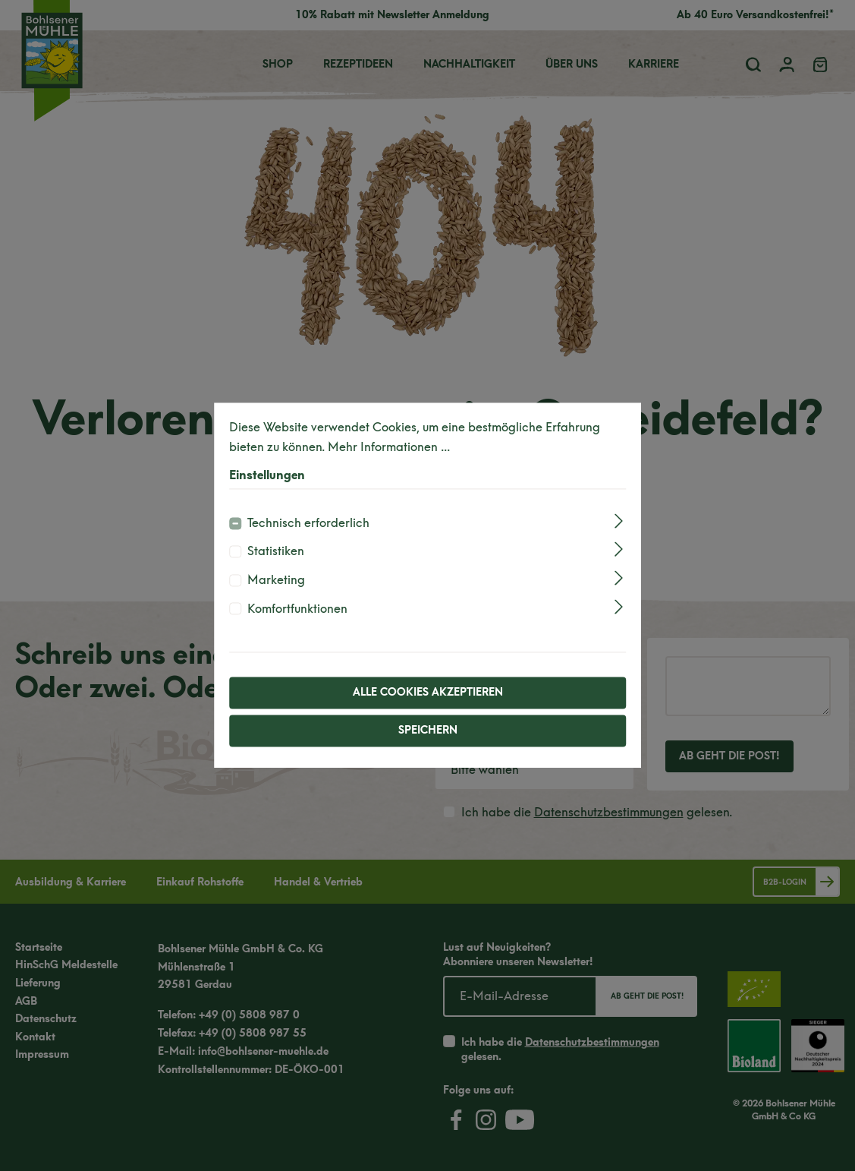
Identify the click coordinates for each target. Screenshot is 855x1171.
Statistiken (275, 551)
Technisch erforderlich (308, 523)
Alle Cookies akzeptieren (428, 693)
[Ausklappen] (618, 520)
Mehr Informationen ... (389, 447)
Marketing (276, 580)
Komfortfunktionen (297, 608)
